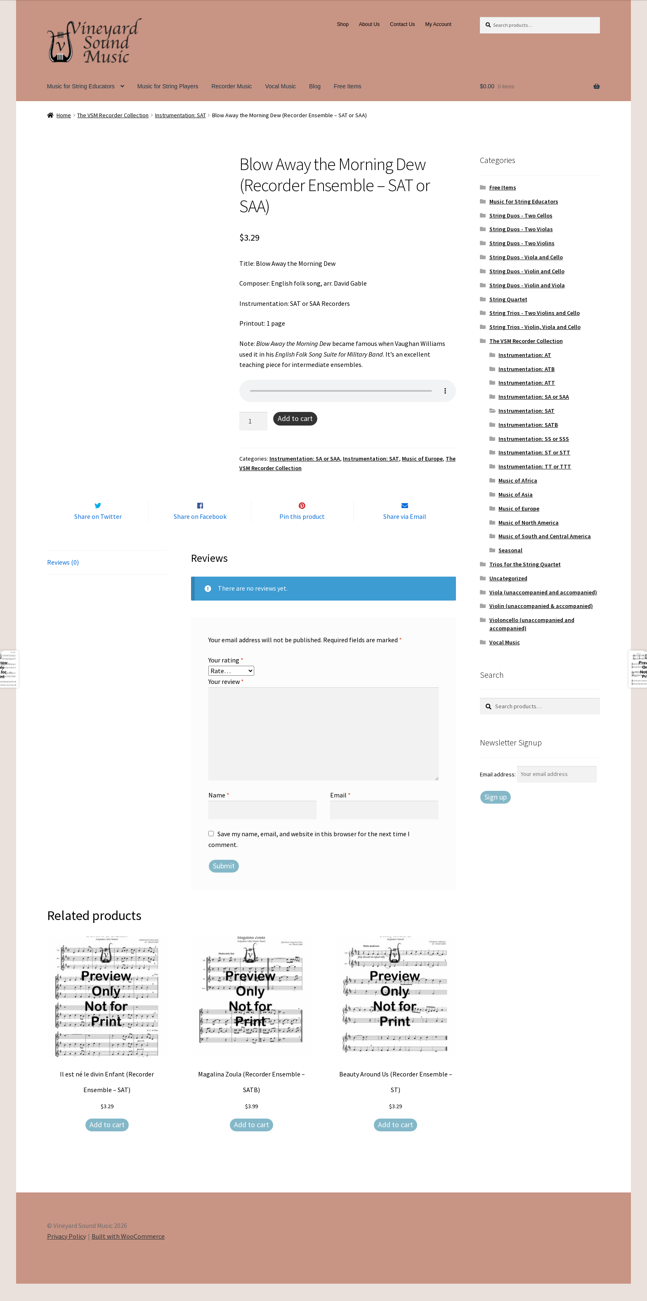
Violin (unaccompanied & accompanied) (541, 606)
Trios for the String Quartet (525, 564)
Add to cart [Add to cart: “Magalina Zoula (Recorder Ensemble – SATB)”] (251, 1142)
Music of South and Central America (544, 536)
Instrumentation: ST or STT (534, 452)
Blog (315, 86)
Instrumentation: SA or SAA (304, 458)
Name (218, 812)
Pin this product (302, 534)
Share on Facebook (200, 534)
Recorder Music (231, 86)
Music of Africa (517, 480)
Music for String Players (167, 86)
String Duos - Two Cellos (521, 215)
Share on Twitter (98, 534)
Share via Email (404, 534)
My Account (438, 24)
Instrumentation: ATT (526, 382)
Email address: (498, 774)
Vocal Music (280, 86)
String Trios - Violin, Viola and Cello (535, 327)
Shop (343, 24)
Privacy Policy (66, 1253)
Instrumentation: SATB (528, 424)
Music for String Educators (81, 86)
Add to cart (295, 418)
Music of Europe (422, 458)
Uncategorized (508, 578)
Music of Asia (515, 494)
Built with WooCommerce (128, 1253)
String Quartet (508, 299)
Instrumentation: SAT (180, 115)
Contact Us (402, 24)
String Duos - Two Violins (522, 243)
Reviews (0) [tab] (63, 579)
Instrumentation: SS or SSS (533, 438)
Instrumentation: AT (524, 355)
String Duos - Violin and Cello (526, 271)
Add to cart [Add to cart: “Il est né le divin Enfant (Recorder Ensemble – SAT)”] (107, 1142)
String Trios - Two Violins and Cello (534, 313)
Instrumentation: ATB (526, 369)
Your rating (225, 677)
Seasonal (510, 550)
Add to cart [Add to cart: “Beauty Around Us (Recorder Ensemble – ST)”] (395, 1142)
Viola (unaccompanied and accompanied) (543, 592)
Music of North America (528, 522)
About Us (369, 24)
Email (340, 812)
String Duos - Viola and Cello (526, 257)
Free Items (347, 86)
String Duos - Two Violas (521, 229)
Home (64, 115)
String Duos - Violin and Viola (527, 285)
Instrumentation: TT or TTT (534, 466)
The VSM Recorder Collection (113, 115)
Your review (226, 699)
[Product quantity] (253, 421)
